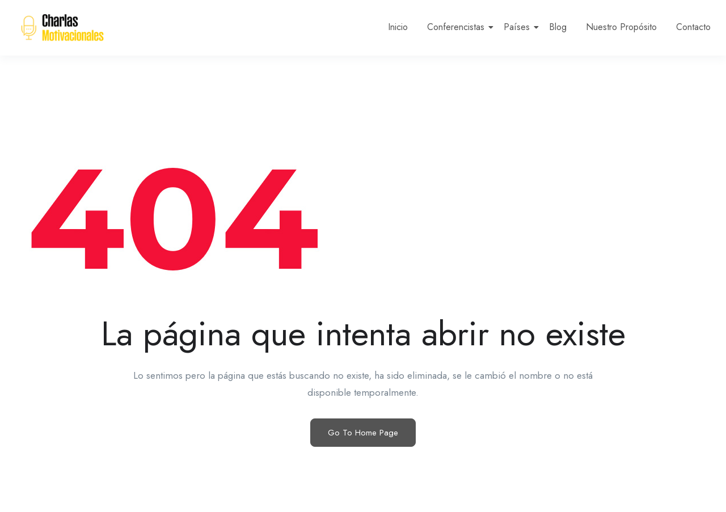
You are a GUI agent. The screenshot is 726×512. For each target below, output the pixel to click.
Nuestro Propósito (621, 26)
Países (519, 26)
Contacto (693, 26)
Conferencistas (457, 26)
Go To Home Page (363, 432)
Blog (558, 26)
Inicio (398, 26)
